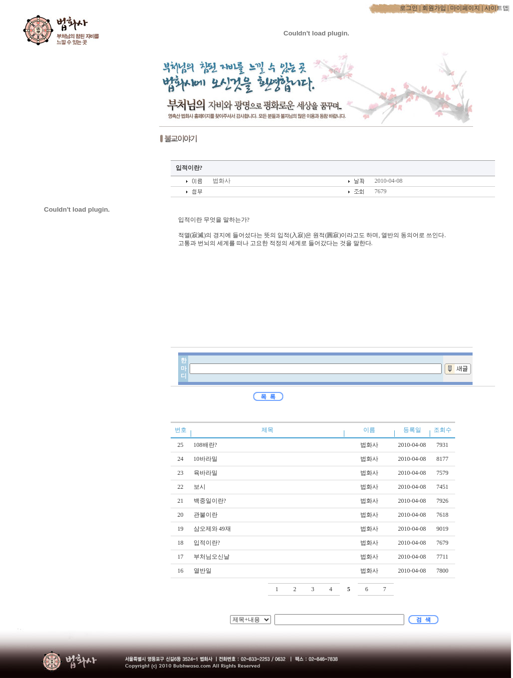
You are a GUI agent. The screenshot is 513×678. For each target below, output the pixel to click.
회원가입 (434, 7)
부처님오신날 (212, 556)
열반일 (203, 570)
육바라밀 (206, 472)
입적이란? (208, 542)
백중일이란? (211, 500)
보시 (200, 486)
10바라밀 (206, 458)
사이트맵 (497, 7)
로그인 (409, 7)
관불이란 (206, 514)
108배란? (206, 444)
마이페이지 (465, 7)
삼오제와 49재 (213, 528)
